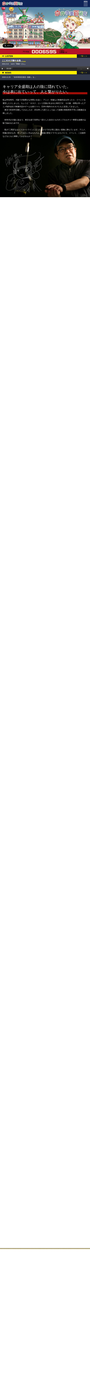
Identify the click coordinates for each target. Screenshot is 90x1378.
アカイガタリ (36, 1186)
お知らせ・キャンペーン (14, 1198)
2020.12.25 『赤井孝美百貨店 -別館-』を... (19, 77)
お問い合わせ (67, 1174)
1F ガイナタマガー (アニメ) (41, 1167)
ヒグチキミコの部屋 (13, 1182)
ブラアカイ (9, 1178)
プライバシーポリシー (71, 1182)
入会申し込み (67, 1178)
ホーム (65, 1167)
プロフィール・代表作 (13, 1167)
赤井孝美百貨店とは (70, 1171)
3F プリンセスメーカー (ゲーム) (43, 1174)
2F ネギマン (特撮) (38, 1171)
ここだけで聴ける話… (13, 1190)
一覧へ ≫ (83, 56)
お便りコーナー (37, 1190)
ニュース (8, 1194)
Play (2, 69)
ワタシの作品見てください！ (42, 1194)
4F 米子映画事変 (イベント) (41, 1178)
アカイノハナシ (11, 1171)
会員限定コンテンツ (13, 1186)
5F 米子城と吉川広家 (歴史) (41, 1182)
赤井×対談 (9, 1174)
